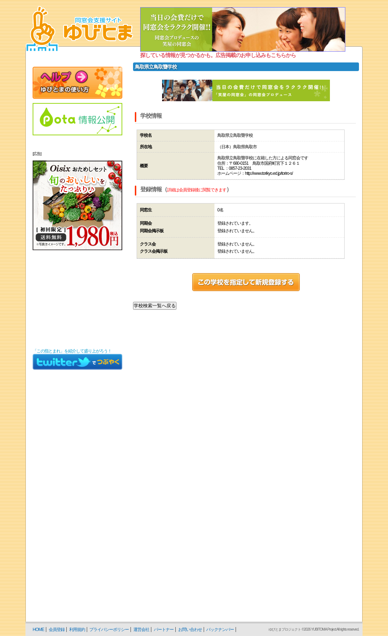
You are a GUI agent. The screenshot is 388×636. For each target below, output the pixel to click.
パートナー (164, 629)
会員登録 (57, 629)
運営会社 (141, 629)
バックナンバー (220, 629)
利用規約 (77, 629)
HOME (38, 629)
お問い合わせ (190, 629)
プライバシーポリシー (109, 629)
